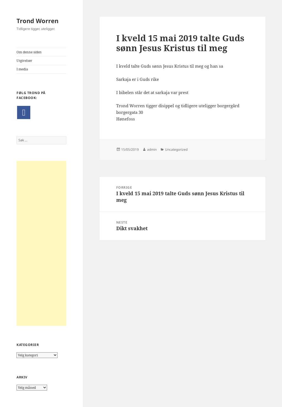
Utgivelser (24, 60)
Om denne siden (29, 52)
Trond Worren (37, 20)
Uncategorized (176, 149)
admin (152, 149)
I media (22, 69)
